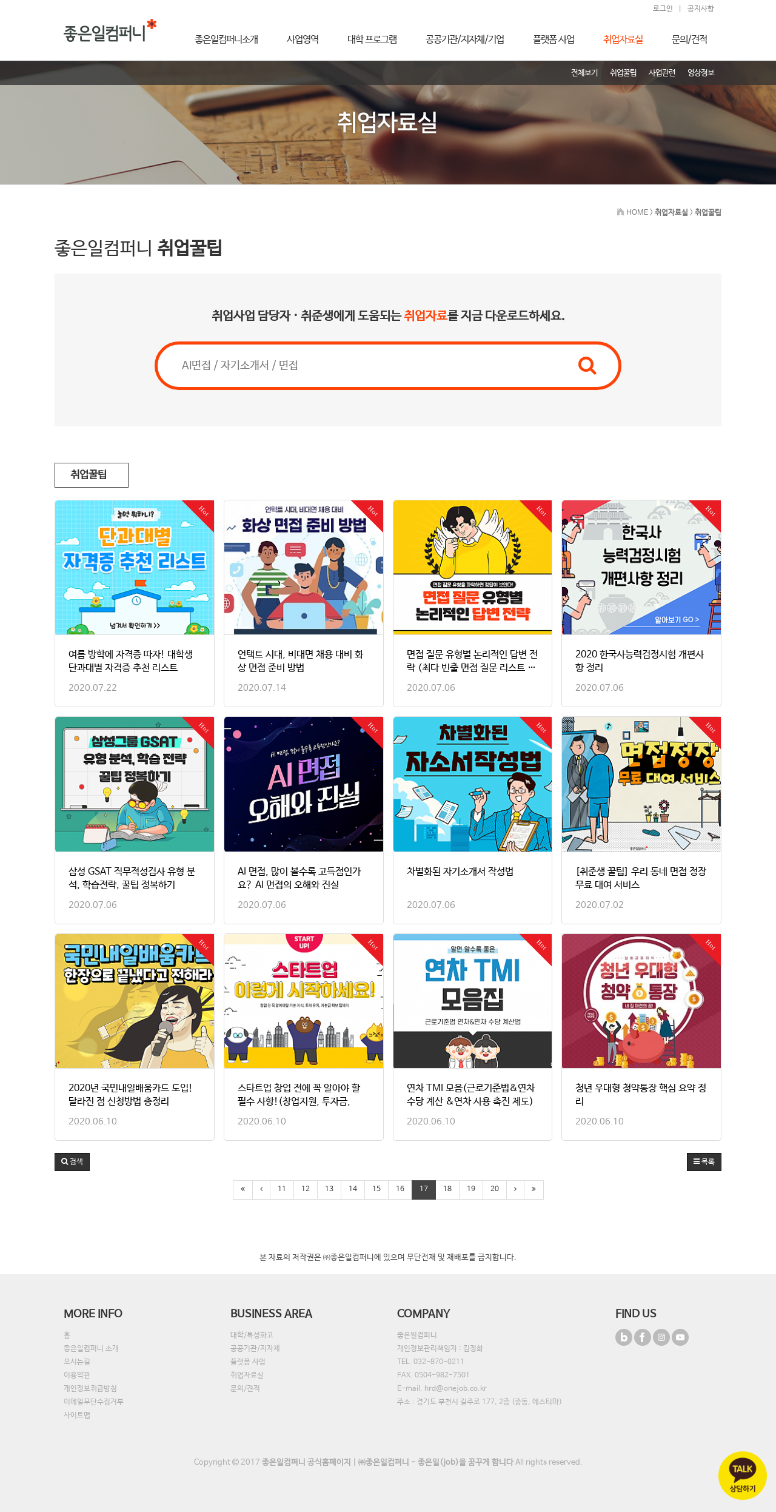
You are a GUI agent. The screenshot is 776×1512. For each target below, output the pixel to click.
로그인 (663, 9)
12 (305, 1189)
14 (353, 1189)
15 (376, 1189)
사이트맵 (77, 1415)
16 (400, 1189)
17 (424, 1189)
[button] (72, 1162)
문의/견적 (245, 1389)
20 (494, 1189)
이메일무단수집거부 (94, 1402)
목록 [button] (704, 1162)
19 (471, 1189)
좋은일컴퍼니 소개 (91, 1349)
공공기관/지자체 (255, 1349)
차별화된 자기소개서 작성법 (460, 872)
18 (447, 1189)
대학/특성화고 (251, 1335)
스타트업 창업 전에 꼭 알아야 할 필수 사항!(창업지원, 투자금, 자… (299, 1102)
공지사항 (700, 9)
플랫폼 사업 (248, 1362)
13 (329, 1189)
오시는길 (77, 1362)
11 (282, 1189)
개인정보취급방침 (90, 1389)
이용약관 (77, 1375)
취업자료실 (247, 1375)
